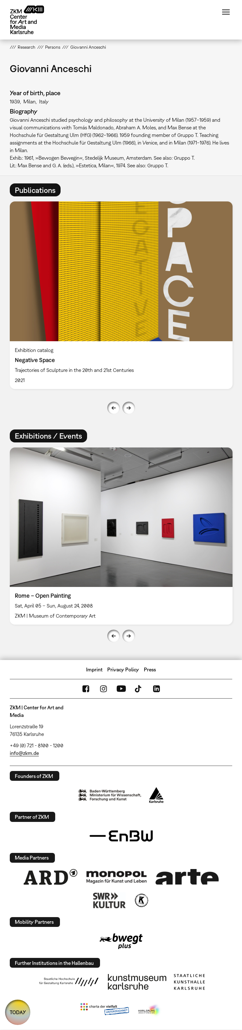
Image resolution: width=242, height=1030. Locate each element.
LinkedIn (156, 689)
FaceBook (86, 689)
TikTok (139, 689)
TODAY (18, 1012)
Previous (113, 408)
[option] (121, 295)
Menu (226, 12)
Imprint (94, 669)
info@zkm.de (24, 753)
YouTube (121, 689)
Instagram (103, 689)
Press (150, 669)
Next (128, 408)
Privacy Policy (123, 669)
